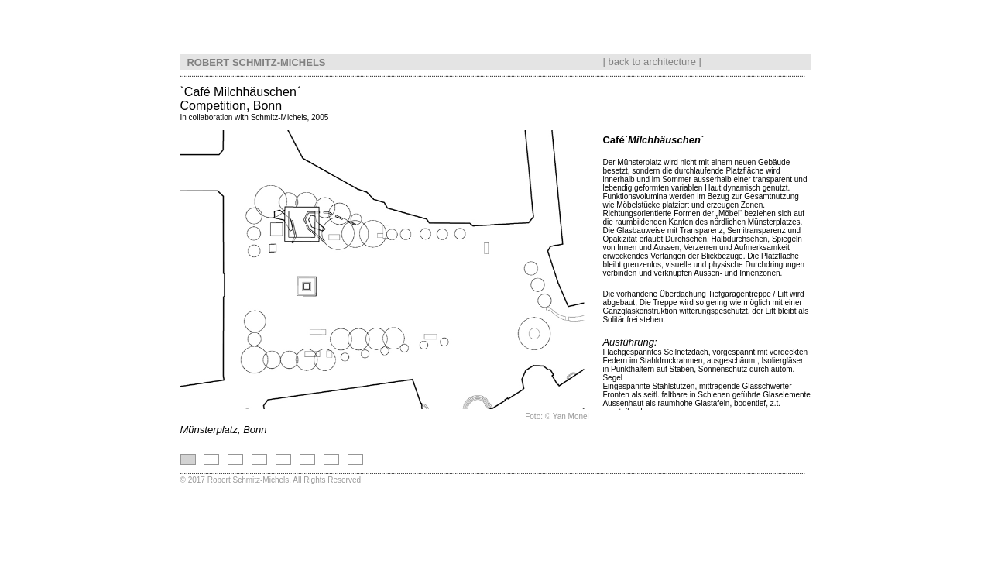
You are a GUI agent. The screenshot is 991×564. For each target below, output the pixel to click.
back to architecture (651, 58)
